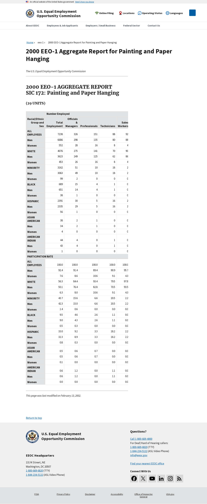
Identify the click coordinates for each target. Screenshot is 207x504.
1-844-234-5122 (34, 475)
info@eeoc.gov (138, 455)
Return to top (34, 418)
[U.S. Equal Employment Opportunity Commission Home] (57, 14)
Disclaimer (90, 494)
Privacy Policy (63, 494)
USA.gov (170, 494)
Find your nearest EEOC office (147, 463)
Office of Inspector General (143, 495)
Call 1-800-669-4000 (141, 439)
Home (30, 42)
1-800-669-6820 (34, 470)
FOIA (36, 494)
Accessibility (117, 494)
